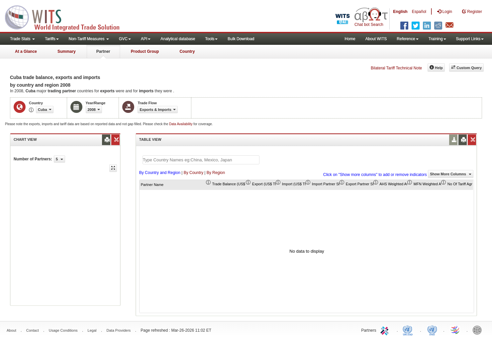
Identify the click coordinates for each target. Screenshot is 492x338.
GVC (125, 39)
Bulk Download (241, 39)
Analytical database (177, 39)
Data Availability (181, 124)
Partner (103, 51)
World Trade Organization (455, 329)
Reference (407, 39)
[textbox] (201, 159)
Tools (211, 39)
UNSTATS (432, 329)
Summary (66, 51)
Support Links (470, 39)
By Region (216, 172)
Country (187, 51)
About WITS (376, 39)
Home (350, 39)
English (400, 11)
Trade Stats (22, 39)
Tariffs (52, 39)
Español (419, 11)
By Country (193, 172)
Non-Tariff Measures (89, 39)
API (145, 39)
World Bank (478, 329)
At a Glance (26, 51)
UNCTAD (409, 329)
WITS (66, 16)
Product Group (145, 51)
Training (437, 39)
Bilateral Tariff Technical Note (396, 68)
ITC (385, 329)
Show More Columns (450, 174)
